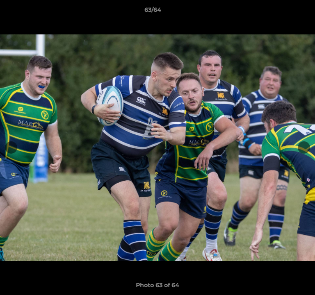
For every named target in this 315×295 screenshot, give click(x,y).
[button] (285, 12)
